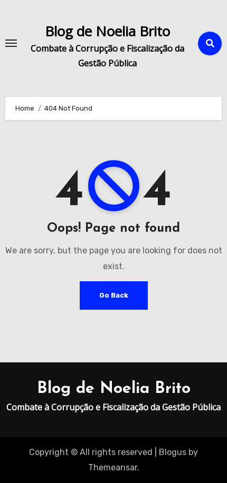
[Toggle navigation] (11, 43)
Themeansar (112, 467)
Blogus (172, 452)
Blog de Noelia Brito (107, 31)
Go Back (113, 295)
